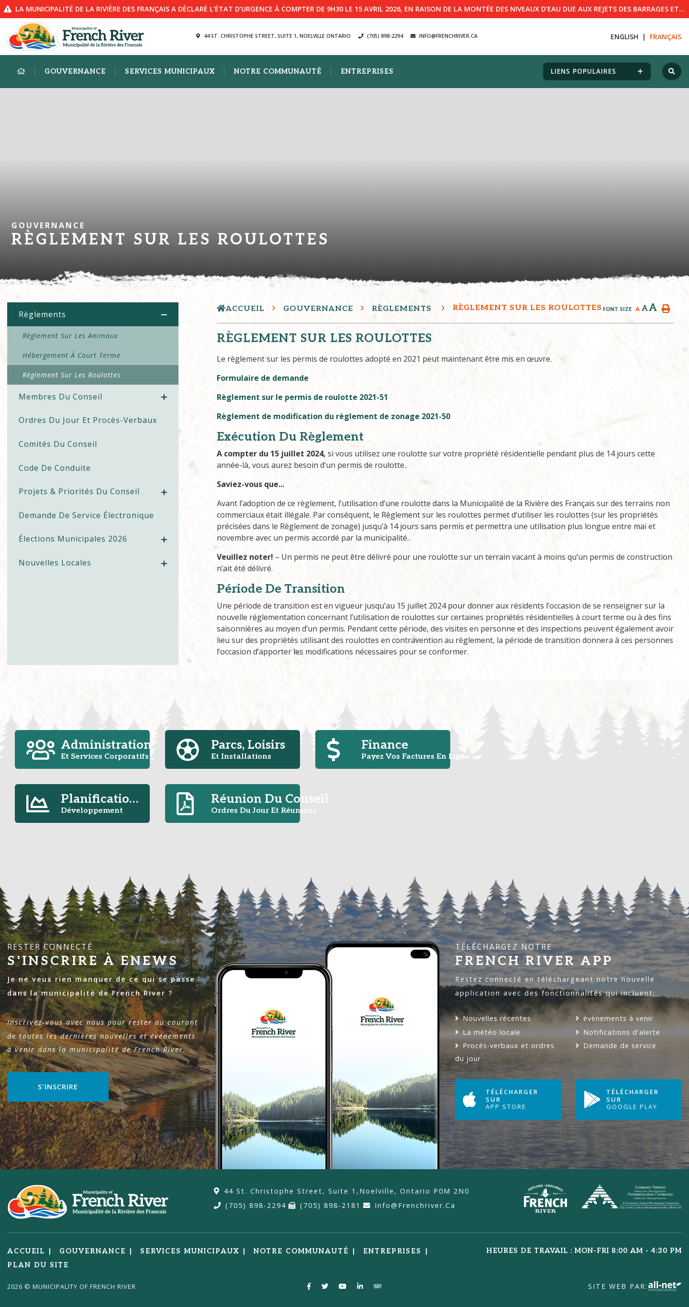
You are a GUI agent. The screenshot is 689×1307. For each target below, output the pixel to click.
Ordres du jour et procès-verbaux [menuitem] (88, 420)
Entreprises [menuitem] (367, 71)
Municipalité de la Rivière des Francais (76, 36)
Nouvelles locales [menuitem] (55, 562)
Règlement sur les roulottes (527, 307)
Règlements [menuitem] (42, 314)
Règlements (403, 308)
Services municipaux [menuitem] (170, 71)
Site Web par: (635, 1286)
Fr (665, 36)
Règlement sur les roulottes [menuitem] (71, 374)
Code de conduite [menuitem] (55, 468)
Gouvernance (318, 308)
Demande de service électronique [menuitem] (86, 515)
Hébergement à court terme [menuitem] (71, 355)
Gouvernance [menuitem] (75, 71)
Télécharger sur (507, 1099)
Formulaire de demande (263, 378)
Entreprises (392, 1251)
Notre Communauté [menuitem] (278, 71)
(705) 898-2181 (325, 1205)
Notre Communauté (301, 1251)
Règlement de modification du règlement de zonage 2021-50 (335, 416)
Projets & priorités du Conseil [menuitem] (79, 491)
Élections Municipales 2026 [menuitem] (73, 538)
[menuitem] (21, 72)
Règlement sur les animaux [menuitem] (70, 335)
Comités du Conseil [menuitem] (58, 444)
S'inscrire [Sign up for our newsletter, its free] (58, 1086)
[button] (164, 315)
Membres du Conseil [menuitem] (60, 396)
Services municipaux (189, 1251)
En (624, 36)
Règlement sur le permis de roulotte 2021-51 (302, 397)
